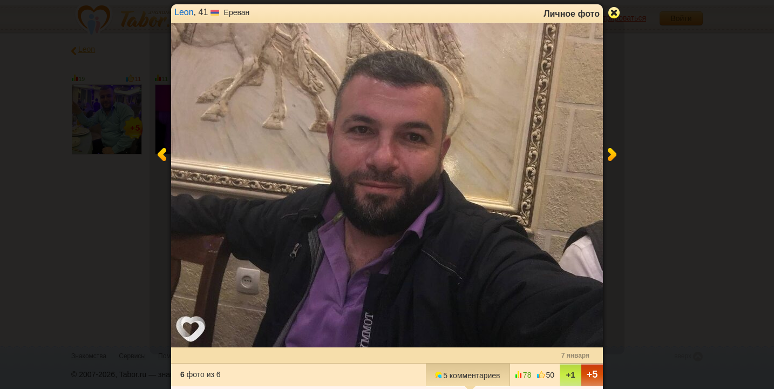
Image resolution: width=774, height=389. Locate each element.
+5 (592, 374)
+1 (570, 374)
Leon (184, 12)
